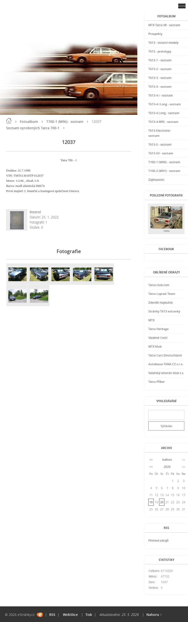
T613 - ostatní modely (163, 43)
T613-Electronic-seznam (159, 133)
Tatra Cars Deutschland (165, 355)
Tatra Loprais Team (161, 294)
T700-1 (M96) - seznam (64, 121)
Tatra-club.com (158, 285)
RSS (52, 614)
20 (162, 502)
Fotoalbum (29, 121)
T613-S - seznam (159, 144)
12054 (166, 231)
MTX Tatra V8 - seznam (164, 25)
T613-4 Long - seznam (163, 113)
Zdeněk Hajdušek (160, 302)
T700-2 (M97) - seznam (164, 171)
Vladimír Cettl (157, 338)
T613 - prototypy (159, 51)
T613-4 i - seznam (160, 95)
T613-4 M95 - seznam (163, 122)
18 (151, 502)
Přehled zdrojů (158, 540)
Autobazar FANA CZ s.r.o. (165, 364)
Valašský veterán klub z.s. (166, 373)
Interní (35, 212)
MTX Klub (155, 346)
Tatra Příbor (156, 382)
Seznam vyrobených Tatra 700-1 (32, 128)
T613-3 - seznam (159, 78)
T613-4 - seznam (159, 87)
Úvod (9, 121)
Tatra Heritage (158, 329)
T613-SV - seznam (160, 153)
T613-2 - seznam (159, 69)
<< (151, 460)
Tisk (88, 614)
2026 (167, 467)
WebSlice (70, 614)
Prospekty (155, 34)
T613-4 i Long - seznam (164, 104)
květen (167, 460)
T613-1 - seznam (159, 60)
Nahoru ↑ (154, 614)
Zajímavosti (156, 180)
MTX (151, 320)
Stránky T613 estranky (164, 311)
